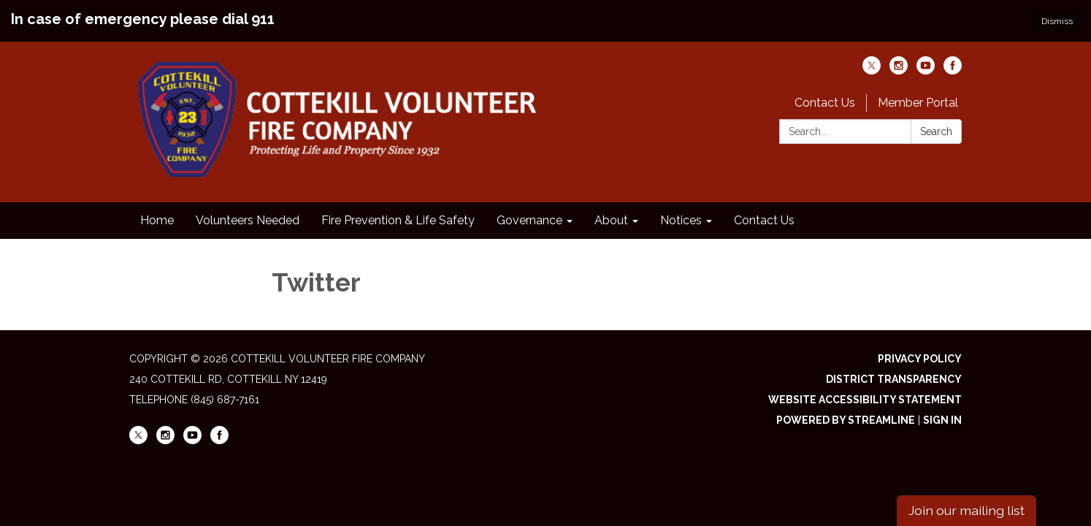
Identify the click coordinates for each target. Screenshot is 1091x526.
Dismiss (1057, 21)
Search (936, 131)
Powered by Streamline (845, 420)
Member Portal (918, 103)
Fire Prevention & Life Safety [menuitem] (398, 220)
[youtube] (925, 70)
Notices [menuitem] (681, 220)
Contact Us (825, 103)
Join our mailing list (966, 510)
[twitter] (871, 70)
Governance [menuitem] (529, 220)
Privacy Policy (920, 359)
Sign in (942, 420)
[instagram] (898, 70)
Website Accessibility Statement (865, 399)
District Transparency (894, 379)
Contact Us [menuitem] (764, 220)
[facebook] (952, 70)
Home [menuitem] (157, 220)
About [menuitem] (611, 220)
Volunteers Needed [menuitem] (247, 220)
